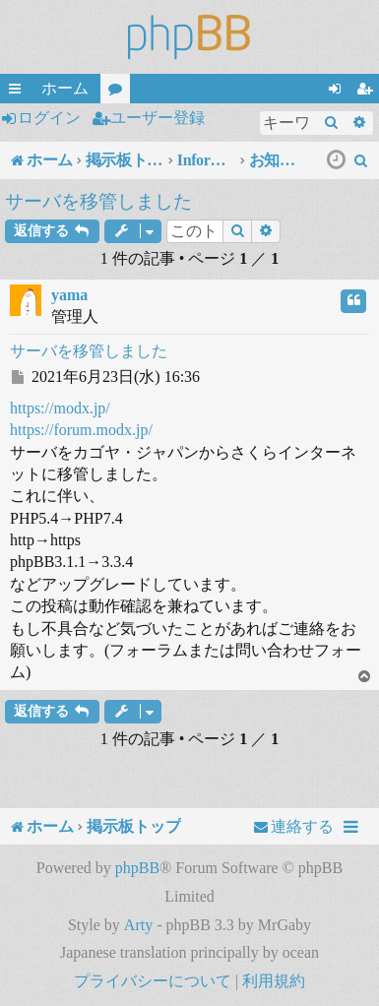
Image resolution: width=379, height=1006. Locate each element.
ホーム (65, 88)
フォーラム (119, 91)
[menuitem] (361, 160)
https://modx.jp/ (60, 408)
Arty (138, 924)
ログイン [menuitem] (338, 91)
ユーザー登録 (157, 117)
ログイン (49, 117)
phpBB (137, 867)
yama (69, 294)
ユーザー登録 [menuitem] (368, 91)
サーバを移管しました (98, 201)
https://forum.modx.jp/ (81, 429)
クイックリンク (19, 91)
